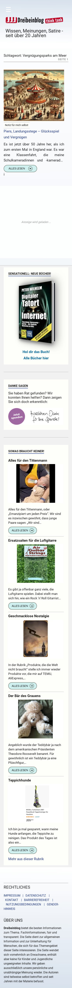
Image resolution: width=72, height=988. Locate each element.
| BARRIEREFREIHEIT (34, 900)
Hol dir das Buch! (36, 352)
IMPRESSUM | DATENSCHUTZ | (27, 895)
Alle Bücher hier (36, 358)
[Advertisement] (36, 222)
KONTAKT (11, 900)
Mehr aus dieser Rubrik (26, 859)
